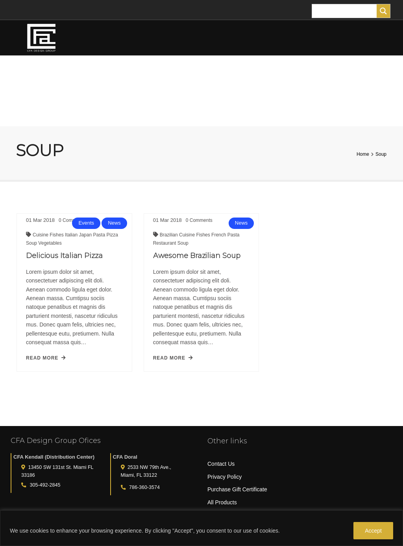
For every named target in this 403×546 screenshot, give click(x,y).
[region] (201, 528)
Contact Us (221, 464)
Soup (32, 243)
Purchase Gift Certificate (237, 489)
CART (91, 108)
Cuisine (41, 235)
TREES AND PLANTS (160, 73)
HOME (27, 73)
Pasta (99, 235)
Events (86, 223)
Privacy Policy (224, 477)
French (214, 239)
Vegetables (49, 243)
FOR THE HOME (312, 73)
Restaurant (160, 247)
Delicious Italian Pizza (64, 255)
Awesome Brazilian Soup (191, 259)
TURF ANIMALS (261, 73)
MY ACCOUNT (43, 108)
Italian (72, 235)
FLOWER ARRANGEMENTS (85, 73)
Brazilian (164, 239)
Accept (373, 531)
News (114, 223)
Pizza (112, 235)
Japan (86, 235)
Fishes (57, 235)
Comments (194, 224)
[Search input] (346, 11)
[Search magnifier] (383, 11)
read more (46, 358)
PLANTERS (216, 73)
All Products (222, 502)
